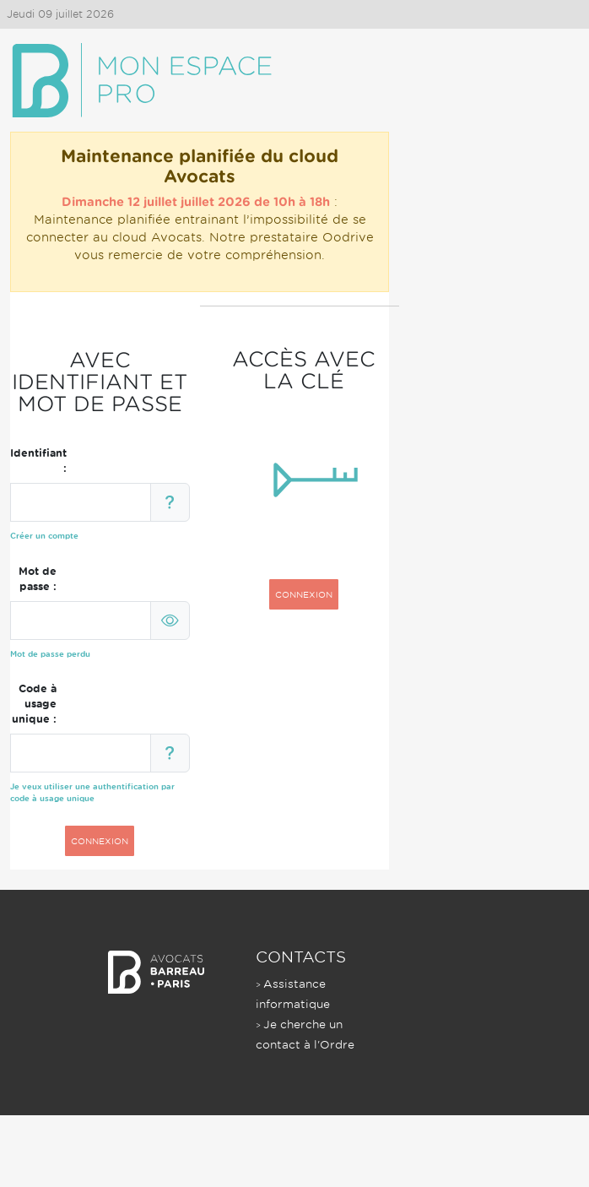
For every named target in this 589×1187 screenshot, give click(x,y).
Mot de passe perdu (50, 654)
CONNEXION (99, 841)
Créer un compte (44, 535)
